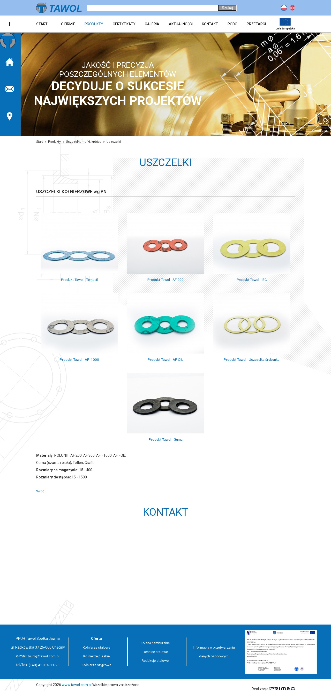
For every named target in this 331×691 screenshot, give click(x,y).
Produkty (54, 142)
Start (39, 142)
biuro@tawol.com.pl (44, 656)
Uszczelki (114, 142)
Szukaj (227, 8)
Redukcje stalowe (155, 660)
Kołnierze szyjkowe (96, 665)
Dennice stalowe (155, 652)
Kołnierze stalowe (96, 647)
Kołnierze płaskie (96, 656)
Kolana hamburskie (155, 643)
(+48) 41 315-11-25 (44, 665)
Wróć (40, 491)
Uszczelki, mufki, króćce (84, 142)
